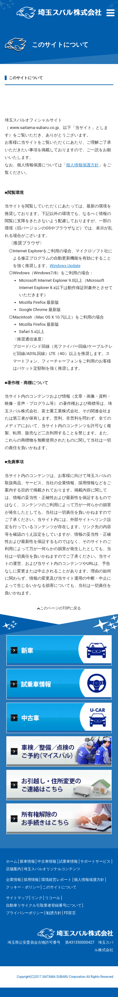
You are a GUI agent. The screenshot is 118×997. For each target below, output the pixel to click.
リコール (52, 898)
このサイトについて (59, 887)
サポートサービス (95, 861)
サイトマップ (17, 898)
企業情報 (13, 879)
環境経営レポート (56, 879)
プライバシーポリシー (25, 913)
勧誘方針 (53, 913)
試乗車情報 (68, 861)
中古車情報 (46, 861)
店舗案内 (13, 869)
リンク (36, 898)
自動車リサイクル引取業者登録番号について (43, 905)
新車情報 (27, 861)
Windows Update (65, 265)
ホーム (11, 861)
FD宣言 (70, 913)
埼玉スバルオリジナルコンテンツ (52, 869)
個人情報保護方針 (82, 165)
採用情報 (31, 879)
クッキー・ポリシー (23, 887)
